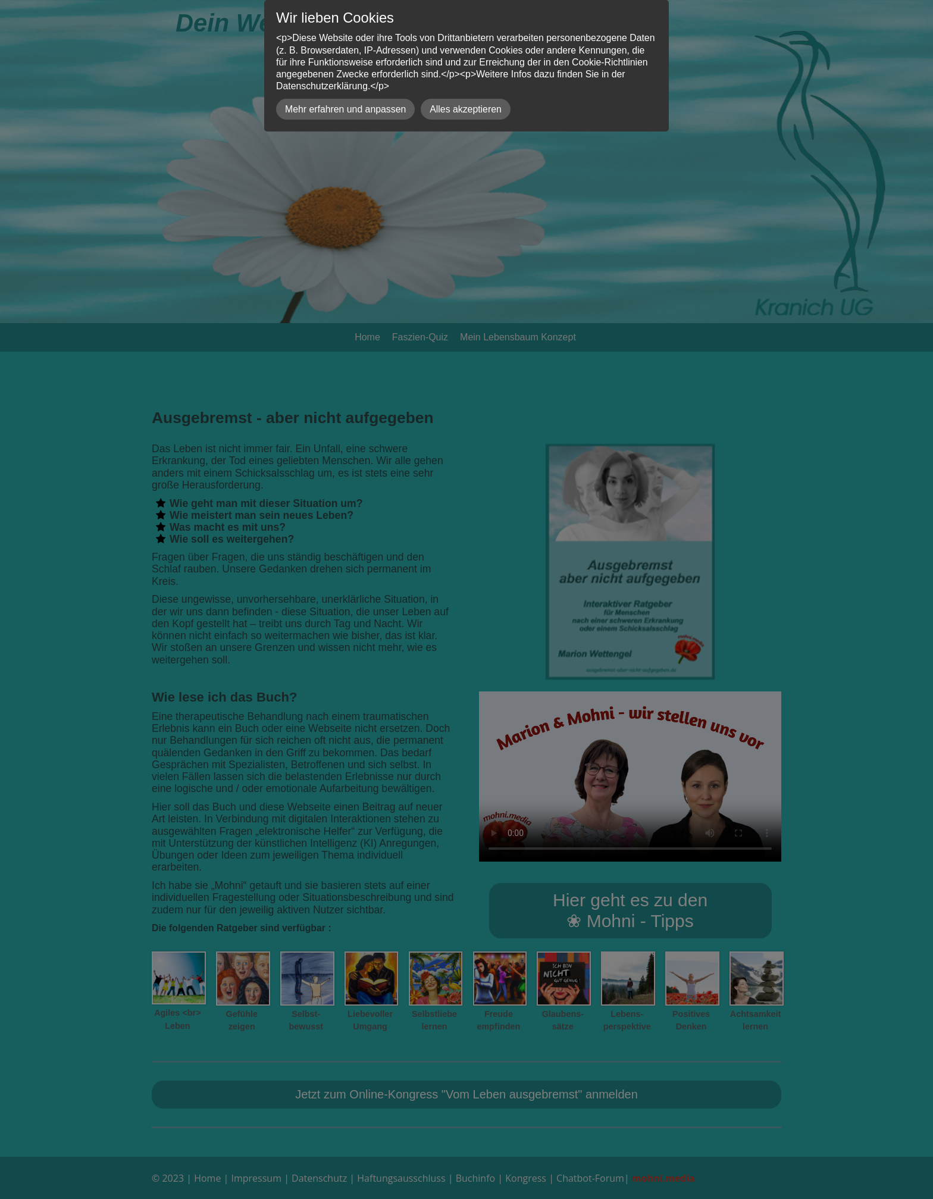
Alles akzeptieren (466, 109)
